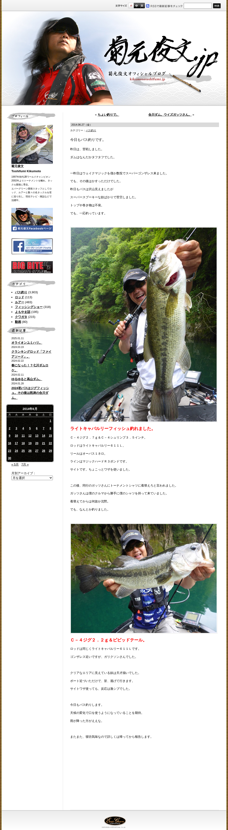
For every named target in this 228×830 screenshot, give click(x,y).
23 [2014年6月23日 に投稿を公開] (9, 450)
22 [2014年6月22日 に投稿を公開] (50, 443)
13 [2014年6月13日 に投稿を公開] (36, 435)
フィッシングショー (29, 307)
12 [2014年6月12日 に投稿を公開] (30, 435)
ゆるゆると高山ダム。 (26, 379)
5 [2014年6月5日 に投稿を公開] (30, 428)
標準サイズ (131, 5)
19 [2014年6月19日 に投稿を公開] (30, 443)
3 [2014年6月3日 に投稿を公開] (16, 428)
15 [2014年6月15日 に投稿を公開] (50, 435)
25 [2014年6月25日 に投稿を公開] (23, 450)
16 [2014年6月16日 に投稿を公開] (9, 443)
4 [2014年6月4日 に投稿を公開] (23, 428)
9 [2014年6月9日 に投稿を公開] (9, 435)
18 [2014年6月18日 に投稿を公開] (23, 443)
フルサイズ (142, 5)
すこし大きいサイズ (136, 5)
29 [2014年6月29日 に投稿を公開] (50, 450)
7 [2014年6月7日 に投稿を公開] (44, 428)
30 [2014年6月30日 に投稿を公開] (9, 458)
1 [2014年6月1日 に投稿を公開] (50, 420)
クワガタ (21, 317)
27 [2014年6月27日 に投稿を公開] (36, 450)
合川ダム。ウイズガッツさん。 (170, 114)
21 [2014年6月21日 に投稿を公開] (43, 443)
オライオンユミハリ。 (26, 342)
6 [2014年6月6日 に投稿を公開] (37, 428)
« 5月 (15, 464)
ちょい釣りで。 (108, 114)
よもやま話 (22, 312)
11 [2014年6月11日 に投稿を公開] (23, 435)
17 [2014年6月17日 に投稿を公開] (16, 443)
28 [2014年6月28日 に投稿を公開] (43, 450)
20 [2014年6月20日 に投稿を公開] (36, 443)
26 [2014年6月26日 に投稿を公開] (30, 450)
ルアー (19, 302)
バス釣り (21, 292)
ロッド (19, 297)
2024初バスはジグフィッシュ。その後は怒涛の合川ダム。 (30, 393)
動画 (18, 322)
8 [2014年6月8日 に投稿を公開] (50, 428)
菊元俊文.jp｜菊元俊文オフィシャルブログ (114, 58)
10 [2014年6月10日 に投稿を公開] (16, 435)
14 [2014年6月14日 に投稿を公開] (43, 435)
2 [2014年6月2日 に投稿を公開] (9, 428)
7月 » (25, 464)
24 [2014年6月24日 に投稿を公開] (16, 450)
